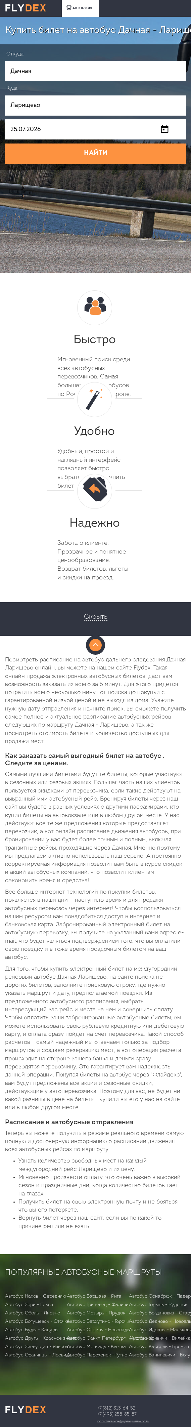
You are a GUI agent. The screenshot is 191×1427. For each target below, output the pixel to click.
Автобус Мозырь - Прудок (96, 1313)
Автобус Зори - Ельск (29, 1304)
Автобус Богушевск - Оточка (37, 1321)
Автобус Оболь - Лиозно (32, 1313)
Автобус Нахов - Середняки (36, 1296)
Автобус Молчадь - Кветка (96, 1346)
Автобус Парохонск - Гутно (97, 1355)
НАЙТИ (95, 153)
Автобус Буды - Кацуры (31, 1330)
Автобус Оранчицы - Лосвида (38, 1355)
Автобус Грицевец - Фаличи (98, 1304)
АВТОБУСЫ (79, 7)
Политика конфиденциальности (123, 1421)
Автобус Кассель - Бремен (159, 1346)
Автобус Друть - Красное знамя (40, 1338)
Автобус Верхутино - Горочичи (100, 1321)
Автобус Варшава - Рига (94, 1296)
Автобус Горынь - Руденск (158, 1304)
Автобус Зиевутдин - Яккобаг (37, 1346)
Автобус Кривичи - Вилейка (160, 1338)
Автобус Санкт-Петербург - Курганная (110, 1338)
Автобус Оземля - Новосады (99, 1330)
